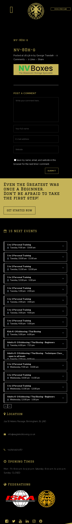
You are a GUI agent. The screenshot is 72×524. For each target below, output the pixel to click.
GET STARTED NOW (19, 210)
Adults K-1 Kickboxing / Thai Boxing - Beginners (35, 345)
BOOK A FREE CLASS (60, 9)
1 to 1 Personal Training (35, 247)
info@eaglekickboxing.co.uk (21, 434)
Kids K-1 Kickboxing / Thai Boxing (35, 334)
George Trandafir (45, 55)
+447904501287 (15, 449)
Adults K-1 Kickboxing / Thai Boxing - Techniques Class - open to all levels (35, 355)
